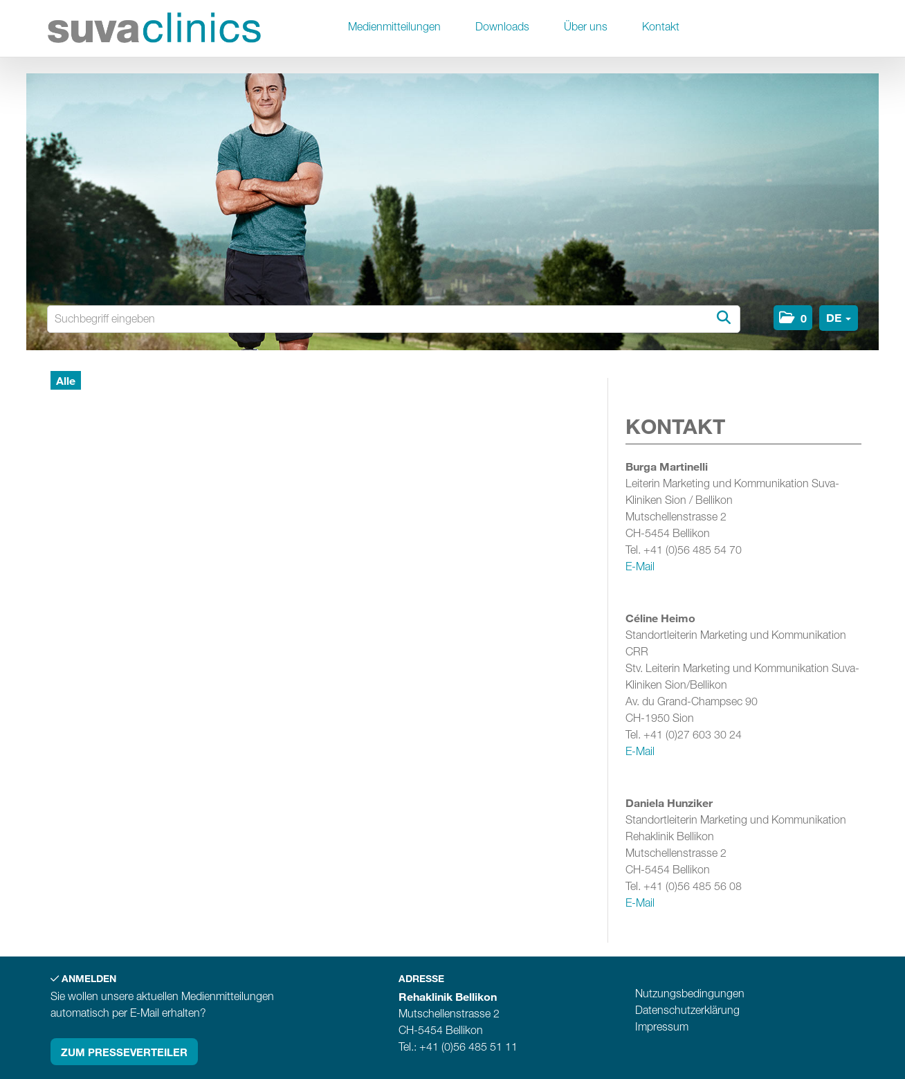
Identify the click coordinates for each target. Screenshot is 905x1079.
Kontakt (660, 26)
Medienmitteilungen (394, 26)
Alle (65, 380)
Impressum (661, 1026)
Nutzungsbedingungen (689, 993)
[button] (793, 317)
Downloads (502, 26)
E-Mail (640, 566)
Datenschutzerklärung (687, 1010)
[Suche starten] (723, 318)
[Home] (154, 30)
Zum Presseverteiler (124, 1052)
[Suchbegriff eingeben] (393, 319)
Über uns (585, 26)
